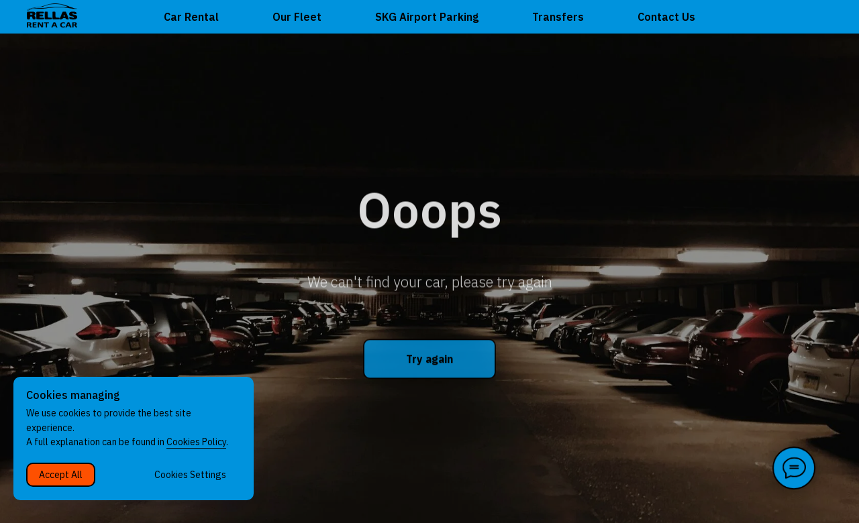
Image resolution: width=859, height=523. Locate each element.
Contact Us (666, 16)
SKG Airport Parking (426, 16)
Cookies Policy (196, 442)
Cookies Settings (190, 475)
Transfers (558, 16)
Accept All (61, 475)
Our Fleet (296, 16)
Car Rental (191, 16)
